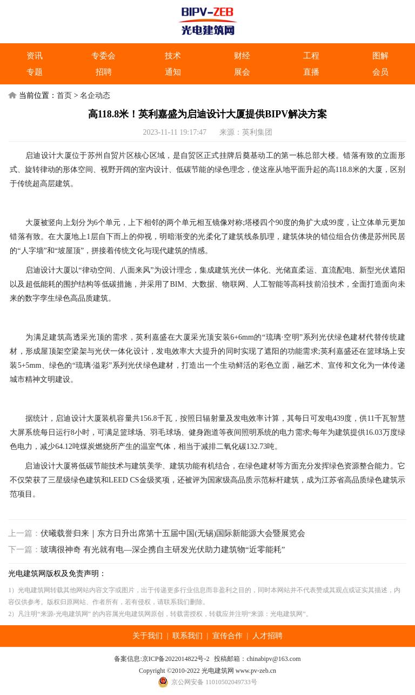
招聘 (104, 72)
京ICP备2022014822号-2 (176, 659)
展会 (242, 72)
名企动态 (95, 95)
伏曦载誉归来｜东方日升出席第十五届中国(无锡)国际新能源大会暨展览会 (173, 533)
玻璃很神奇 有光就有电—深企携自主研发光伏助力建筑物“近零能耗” (163, 549)
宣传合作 (227, 636)
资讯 (34, 55)
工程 (311, 55)
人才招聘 (267, 636)
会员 (380, 72)
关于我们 (147, 636)
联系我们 (187, 636)
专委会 (103, 55)
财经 (242, 55)
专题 (34, 72)
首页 (64, 95)
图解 (380, 55)
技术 (173, 55)
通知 (173, 72)
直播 (311, 72)
